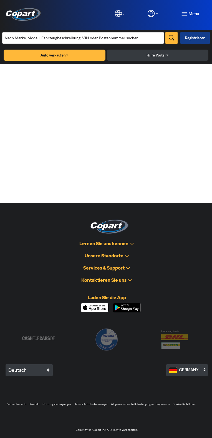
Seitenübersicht (17, 404)
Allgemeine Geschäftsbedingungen (132, 404)
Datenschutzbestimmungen (91, 404)
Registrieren (195, 37)
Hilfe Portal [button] (157, 55)
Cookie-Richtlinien (184, 404)
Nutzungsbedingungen (56, 404)
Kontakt (34, 404)
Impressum (163, 404)
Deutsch (17, 370)
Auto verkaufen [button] (54, 55)
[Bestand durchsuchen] (83, 38)
